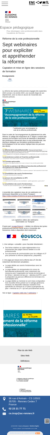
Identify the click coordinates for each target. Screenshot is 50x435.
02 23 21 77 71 (17, 408)
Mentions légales (34, 426)
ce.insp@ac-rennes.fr (21, 413)
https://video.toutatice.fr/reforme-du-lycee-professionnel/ (22, 196)
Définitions (25, 361)
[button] (37, 2)
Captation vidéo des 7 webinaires (24, 293)
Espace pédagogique (25, 29)
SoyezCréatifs (28, 428)
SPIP (36, 428)
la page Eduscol (17, 226)
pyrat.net (19, 428)
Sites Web (25, 356)
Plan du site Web (25, 350)
